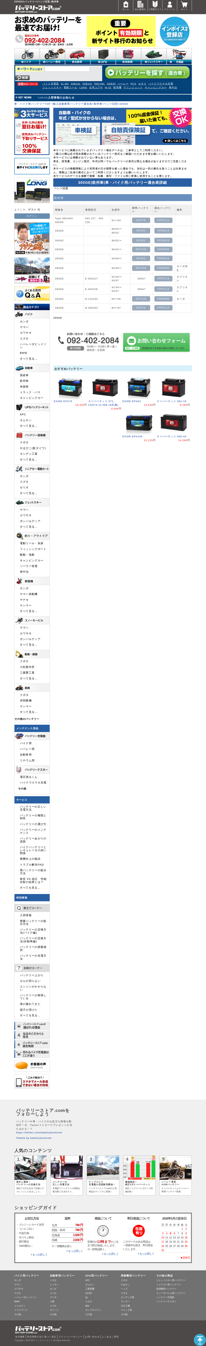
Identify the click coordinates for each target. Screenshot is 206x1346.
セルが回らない (30, 980)
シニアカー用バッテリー (168, 1284)
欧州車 (98, 104)
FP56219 (163, 230)
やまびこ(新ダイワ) (33, 448)
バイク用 (26, 743)
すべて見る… (29, 358)
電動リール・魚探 (32, 543)
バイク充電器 (50, 83)
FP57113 (163, 220)
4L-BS (65, 83)
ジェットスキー (52, 87)
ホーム (125, 5)
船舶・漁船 (27, 554)
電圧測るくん (29, 777)
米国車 (24, 386)
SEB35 (111, 83)
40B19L (76, 83)
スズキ (24, 338)
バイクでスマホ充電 (160, 83)
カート (184, 5)
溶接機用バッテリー (133, 1275)
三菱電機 (89, 1288)
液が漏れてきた (30, 1004)
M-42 (108, 87)
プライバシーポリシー (71, 1337)
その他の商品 (164, 1275)
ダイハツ (54, 1310)
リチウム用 (27, 760)
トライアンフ (21, 1310)
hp (86, 1297)
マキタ (124, 1293)
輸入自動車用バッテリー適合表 (72, 104)
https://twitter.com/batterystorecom (39, 1132)
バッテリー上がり (32, 975)
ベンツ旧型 (111, 104)
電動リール (71, 87)
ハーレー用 (27, 749)
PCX (133, 83)
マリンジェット (133, 87)
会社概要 (20, 1337)
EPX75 (141, 220)
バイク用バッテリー (26, 1275)
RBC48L (99, 83)
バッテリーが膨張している (33, 997)
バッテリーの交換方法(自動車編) (33, 940)
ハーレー (123, 83)
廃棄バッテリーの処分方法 (33, 922)
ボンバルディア (30, 521)
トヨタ (53, 1280)
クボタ (24, 442)
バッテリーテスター (166, 1301)
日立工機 (125, 1305)
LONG (83, 87)
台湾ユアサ (96, 87)
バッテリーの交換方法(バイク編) (33, 931)
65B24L (87, 83)
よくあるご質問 (110, 1337)
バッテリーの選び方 (33, 824)
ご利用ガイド (155, 5)
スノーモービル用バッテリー (171, 1293)
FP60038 (163, 249)
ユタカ (88, 1301)
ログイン (32, 216)
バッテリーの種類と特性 (33, 817)
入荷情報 (26, 915)
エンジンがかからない (33, 988)
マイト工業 (126, 1310)
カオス (142, 83)
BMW (23, 352)
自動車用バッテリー (62, 1275)
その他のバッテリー (26, 719)
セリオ (24, 487)
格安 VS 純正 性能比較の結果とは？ (33, 880)
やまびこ (125, 1284)
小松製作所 (27, 667)
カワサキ (26, 332)
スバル (53, 1293)
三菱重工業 (27, 672)
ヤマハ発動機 (29, 594)
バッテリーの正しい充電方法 (33, 808)
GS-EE (88, 1293)
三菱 (52, 1301)
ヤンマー (26, 605)
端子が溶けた (29, 1009)
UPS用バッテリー (96, 1275)
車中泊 (173, 87)
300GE (123, 104)
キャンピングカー (156, 87)
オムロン (26, 420)
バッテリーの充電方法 (33, 957)
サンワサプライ (93, 1310)
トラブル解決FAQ (32, 864)
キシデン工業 (29, 453)
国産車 (24, 375)
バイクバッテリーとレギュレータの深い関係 (33, 850)
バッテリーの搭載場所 (33, 948)
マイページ (169, 5)
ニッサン (54, 1284)
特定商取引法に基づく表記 (41, 1337)
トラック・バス (30, 392)
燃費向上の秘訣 (30, 858)
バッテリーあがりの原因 (33, 840)
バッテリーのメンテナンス (33, 831)
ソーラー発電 (29, 566)
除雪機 (117, 87)
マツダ (53, 1297)
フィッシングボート (33, 549)
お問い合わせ (92, 1337)
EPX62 (141, 230)
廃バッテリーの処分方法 (33, 872)
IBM (87, 1305)
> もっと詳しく (39, 1254)
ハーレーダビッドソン (33, 346)
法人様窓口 (140, 5)
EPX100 (141, 249)
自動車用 (26, 754)
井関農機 (26, 700)
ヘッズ (124, 1288)
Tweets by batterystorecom (34, 1138)
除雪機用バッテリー (166, 1288)
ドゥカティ (20, 1305)
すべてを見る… (30, 887)
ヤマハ (24, 327)
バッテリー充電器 (165, 1297)
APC (23, 414)
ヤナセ (24, 599)
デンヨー (125, 1301)
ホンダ (24, 321)
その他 (22, 788)
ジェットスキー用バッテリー (171, 1280)
